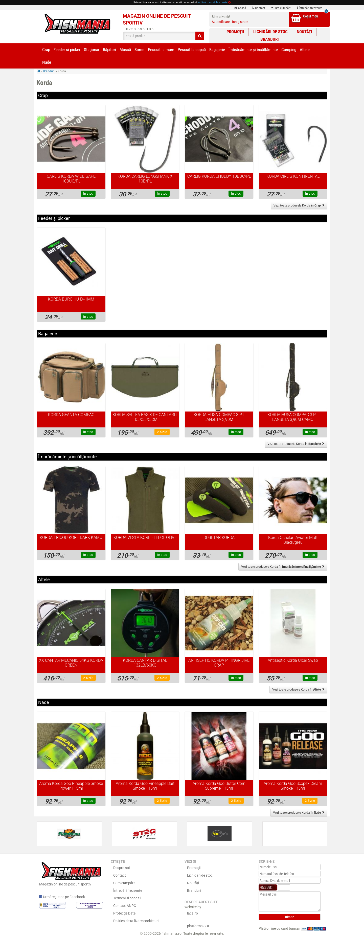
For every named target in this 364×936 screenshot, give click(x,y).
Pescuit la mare (161, 49)
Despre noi (121, 868)
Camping (288, 49)
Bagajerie (217, 49)
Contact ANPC (124, 906)
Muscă (125, 49)
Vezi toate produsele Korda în (299, 205)
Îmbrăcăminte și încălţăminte (253, 49)
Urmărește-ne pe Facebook (62, 897)
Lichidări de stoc (270, 31)
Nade (46, 62)
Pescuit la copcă (192, 49)
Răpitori (109, 49)
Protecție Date (124, 913)
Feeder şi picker (67, 49)
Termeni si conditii (127, 898)
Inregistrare (240, 22)
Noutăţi (304, 31)
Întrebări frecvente (309, 8)
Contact (258, 8)
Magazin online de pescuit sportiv (71, 873)
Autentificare (221, 22)
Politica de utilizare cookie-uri (135, 921)
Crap (46, 49)
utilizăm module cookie (213, 2)
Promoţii (235, 31)
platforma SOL (198, 926)
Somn (139, 49)
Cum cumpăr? (281, 8)
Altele (305, 49)
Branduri (269, 39)
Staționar (91, 49)
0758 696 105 (138, 29)
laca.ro (192, 913)
